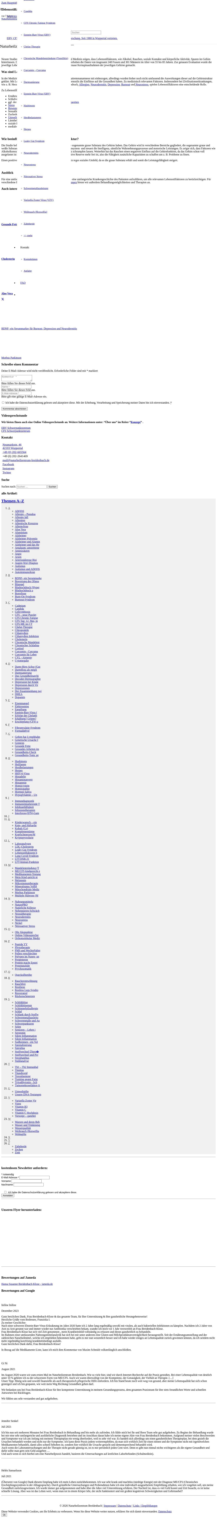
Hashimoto (21, 762)
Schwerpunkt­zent (24, 1024)
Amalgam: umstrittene (27, 548)
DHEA (18, 695)
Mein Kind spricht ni (26, 878)
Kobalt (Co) (21, 829)
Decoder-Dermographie (28, 679)
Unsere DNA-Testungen (28, 1095)
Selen (18, 1027)
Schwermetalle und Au (27, 1021)
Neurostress (21, 921)
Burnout (125, 84)
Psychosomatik (23, 969)
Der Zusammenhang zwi (28, 692)
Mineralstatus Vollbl (26, 887)
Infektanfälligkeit (24, 808)
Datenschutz (124, 1506)
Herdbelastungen (24, 768)
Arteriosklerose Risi (26, 560)
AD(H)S (19, 512)
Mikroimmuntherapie (26, 884)
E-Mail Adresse (10, 1178)
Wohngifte (20, 1135)
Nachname (7, 1185)
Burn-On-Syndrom (25, 597)
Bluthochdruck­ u (24, 591)
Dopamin (20, 698)
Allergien (84, 84)
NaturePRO (21, 905)
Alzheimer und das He (27, 545)
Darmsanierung (23, 673)
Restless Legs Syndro (26, 991)
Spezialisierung (23, 1046)
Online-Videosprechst (26, 936)
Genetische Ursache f (26, 740)
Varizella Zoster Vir (25, 1101)
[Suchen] (86, 32)
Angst (18, 554)
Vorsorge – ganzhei (25, 1116)
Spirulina (20, 1049)
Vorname (6, 1182)
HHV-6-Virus (22, 774)
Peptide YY (21, 945)
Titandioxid (21, 1074)
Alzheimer (20, 536)
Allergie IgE (21, 518)
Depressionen (22, 689)
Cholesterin (21, 640)
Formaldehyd (22, 731)
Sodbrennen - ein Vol (26, 1043)
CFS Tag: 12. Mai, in (26, 622)
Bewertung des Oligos (27, 582)
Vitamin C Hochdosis (26, 1113)
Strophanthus (22, 1058)
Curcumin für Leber (26, 655)
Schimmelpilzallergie (26, 1009)
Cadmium (20, 606)
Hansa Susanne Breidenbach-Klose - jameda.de (27, 1285)
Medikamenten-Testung (28, 875)
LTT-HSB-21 (22, 859)
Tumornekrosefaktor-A (27, 1086)
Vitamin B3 (21, 1107)
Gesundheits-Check (25, 753)
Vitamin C (20, 1110)
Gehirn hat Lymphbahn (27, 737)
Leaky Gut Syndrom (26, 850)
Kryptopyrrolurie (24, 838)
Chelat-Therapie (24, 628)
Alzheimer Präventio (26, 539)
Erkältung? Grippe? (25, 719)
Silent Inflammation (26, 1036)
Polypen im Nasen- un (27, 957)
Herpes (19, 771)
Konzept (136, 423)
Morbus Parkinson (25, 893)
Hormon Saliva (23, 792)
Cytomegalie (22, 661)
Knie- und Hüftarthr (26, 826)
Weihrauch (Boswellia (27, 1132)
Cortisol (19, 649)
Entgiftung (20, 710)
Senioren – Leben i (25, 1030)
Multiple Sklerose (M (26, 896)
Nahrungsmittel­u (24, 902)
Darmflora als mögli (26, 670)
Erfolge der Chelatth (26, 716)
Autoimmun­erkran (25, 573)
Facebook (8, 465)
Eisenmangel (22, 704)
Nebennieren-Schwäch (27, 911)
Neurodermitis (98, 84)
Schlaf (18, 1012)
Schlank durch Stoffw (26, 1015)
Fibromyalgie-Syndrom (27, 728)
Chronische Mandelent (27, 643)
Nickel (18, 924)
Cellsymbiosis (22, 612)
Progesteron (21, 960)
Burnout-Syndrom (25, 600)
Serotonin (20, 1033)
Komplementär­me (25, 832)
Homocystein (22, 786)
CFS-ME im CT (23, 625)
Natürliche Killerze (25, 908)
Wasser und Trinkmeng (27, 1126)
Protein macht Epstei (26, 963)
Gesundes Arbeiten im (27, 750)
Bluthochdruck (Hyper (27, 588)
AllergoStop (21, 527)
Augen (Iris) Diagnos (26, 564)
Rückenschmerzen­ (25, 997)
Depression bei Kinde (26, 683)
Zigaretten (73, 102)
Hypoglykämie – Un (26, 795)
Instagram (8, 469)
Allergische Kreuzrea (26, 524)
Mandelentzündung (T (27, 869)
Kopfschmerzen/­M (25, 835)
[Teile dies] (2, 299)
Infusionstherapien (25, 811)
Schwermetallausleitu (26, 1018)
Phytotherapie (22, 948)
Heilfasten (20, 765)
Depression (114, 84)
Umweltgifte (22, 1092)
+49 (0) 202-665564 (14, 453)
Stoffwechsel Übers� (27, 1052)
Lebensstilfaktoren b (26, 853)
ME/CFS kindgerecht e (27, 872)
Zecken (19, 1150)
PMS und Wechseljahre (27, 951)
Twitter (7, 473)
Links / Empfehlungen (145, 1506)
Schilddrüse (21, 1003)
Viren (18, 1104)
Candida (19, 609)
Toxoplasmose (23, 1077)
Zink (17, 1153)
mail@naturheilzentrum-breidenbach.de (26, 461)
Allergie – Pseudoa (25, 515)
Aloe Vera (20, 530)
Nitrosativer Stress (25, 927)
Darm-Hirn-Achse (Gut (27, 667)
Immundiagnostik (24, 802)
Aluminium (21, 533)
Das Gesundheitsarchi (27, 676)
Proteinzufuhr (22, 966)
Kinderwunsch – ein (26, 823)
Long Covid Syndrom (27, 856)
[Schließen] (72, 50)
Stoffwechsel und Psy (26, 1055)
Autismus (20, 567)
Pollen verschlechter (26, 954)
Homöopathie (22, 789)
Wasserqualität (23, 1129)
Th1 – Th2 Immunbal (26, 1068)
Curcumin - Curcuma (26, 652)
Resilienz (20, 988)
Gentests (19, 744)
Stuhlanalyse (22, 1062)
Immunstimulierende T (27, 805)
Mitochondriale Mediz (27, 890)
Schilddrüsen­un (23, 1006)
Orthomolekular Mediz (27, 939)
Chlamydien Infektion (27, 637)
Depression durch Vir (26, 686)
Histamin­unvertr (24, 780)
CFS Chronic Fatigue (26, 618)
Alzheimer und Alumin (27, 542)
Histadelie (20, 777)
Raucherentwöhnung (26, 982)
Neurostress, (142, 84)
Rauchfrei (20, 985)
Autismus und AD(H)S (27, 570)
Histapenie (20, 783)
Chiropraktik (22, 631)
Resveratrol (21, 994)
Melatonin (20, 881)
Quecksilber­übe (23, 975)
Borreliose (20, 594)
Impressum (110, 1506)
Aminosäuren (22, 551)
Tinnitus (19, 1071)
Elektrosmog (22, 707)
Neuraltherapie (23, 914)
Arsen (18, 557)
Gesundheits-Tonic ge (27, 756)
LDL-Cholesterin (24, 847)
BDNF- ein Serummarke (28, 579)
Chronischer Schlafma (27, 646)
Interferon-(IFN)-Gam (27, 814)
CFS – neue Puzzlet (25, 615)
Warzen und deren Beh (27, 1123)
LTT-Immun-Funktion (27, 863)
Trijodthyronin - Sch (26, 1083)
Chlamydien (21, 634)
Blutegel (19, 585)
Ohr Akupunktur (24, 933)
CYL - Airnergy (23, 658)
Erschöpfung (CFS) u (26, 722)
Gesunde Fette (23, 747)
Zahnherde (20, 1147)
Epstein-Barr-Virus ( (26, 713)
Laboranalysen (23, 844)
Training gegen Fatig (26, 1080)
